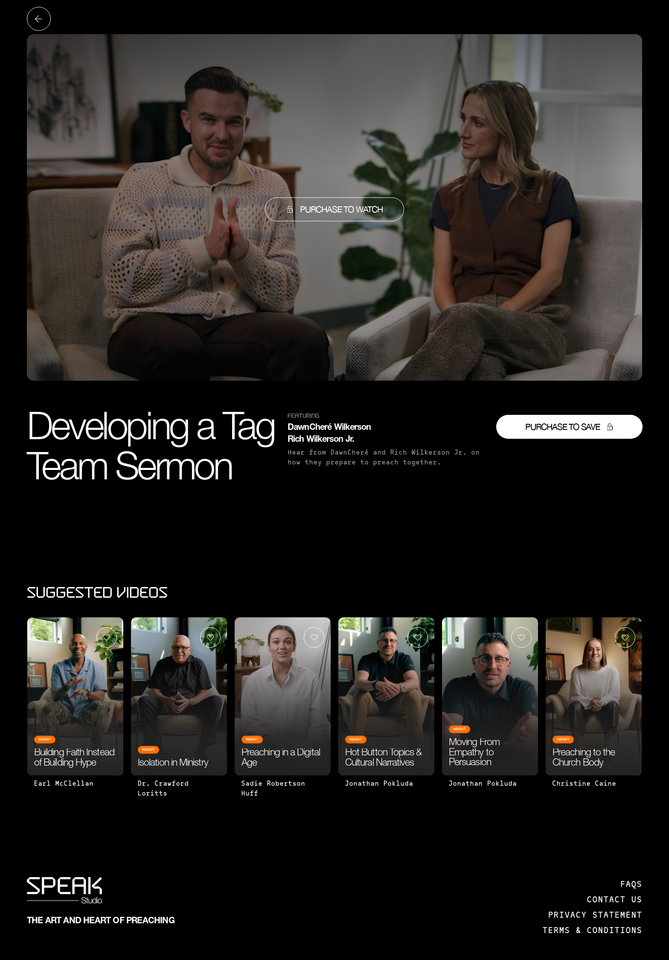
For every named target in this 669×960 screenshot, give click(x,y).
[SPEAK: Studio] (64, 892)
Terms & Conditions (592, 931)
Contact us (614, 900)
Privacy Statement (595, 915)
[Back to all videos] (39, 19)
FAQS (631, 885)
